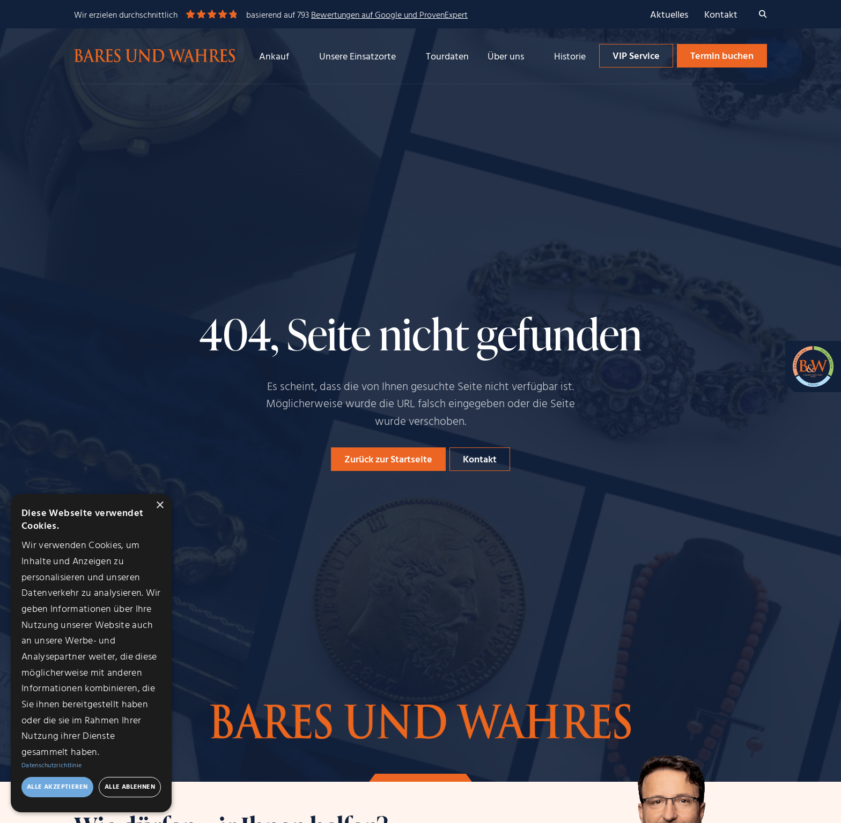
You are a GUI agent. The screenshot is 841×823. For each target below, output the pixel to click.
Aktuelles (669, 15)
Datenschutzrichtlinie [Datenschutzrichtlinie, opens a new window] (51, 765)
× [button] (160, 506)
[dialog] (91, 653)
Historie (570, 57)
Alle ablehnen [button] (130, 787)
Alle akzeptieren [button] (57, 787)
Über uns (506, 57)
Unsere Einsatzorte (357, 57)
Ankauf (274, 57)
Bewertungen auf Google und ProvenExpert (389, 16)
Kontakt (720, 15)
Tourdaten (447, 57)
